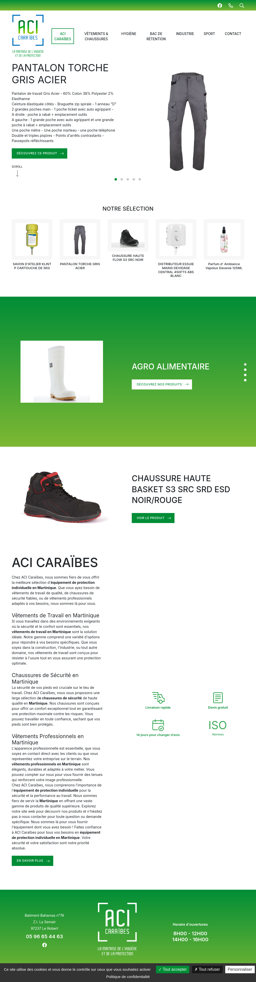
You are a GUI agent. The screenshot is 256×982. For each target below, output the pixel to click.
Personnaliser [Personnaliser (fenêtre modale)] (240, 969)
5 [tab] (139, 179)
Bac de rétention (156, 36)
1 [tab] (115, 179)
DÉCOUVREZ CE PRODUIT (37, 153)
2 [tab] (121, 179)
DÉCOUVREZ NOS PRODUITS (159, 384)
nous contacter (42, 816)
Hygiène (129, 34)
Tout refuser (207, 969)
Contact (233, 34)
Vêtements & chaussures (96, 36)
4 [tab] (133, 179)
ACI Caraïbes (62, 36)
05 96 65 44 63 (44, 936)
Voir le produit (159, 518)
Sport (209, 34)
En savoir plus (39, 860)
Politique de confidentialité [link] (128, 976)
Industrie (185, 34)
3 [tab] (127, 179)
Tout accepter (172, 969)
